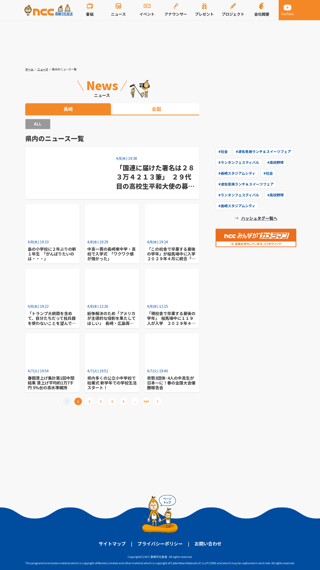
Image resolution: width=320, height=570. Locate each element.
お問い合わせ (208, 543)
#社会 (223, 151)
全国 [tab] (156, 109)
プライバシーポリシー (160, 543)
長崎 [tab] (68, 109)
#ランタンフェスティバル (238, 162)
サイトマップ (112, 543)
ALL (38, 124)
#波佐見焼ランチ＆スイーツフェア (263, 151)
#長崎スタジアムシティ (236, 173)
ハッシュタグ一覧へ (259, 218)
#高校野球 (275, 162)
